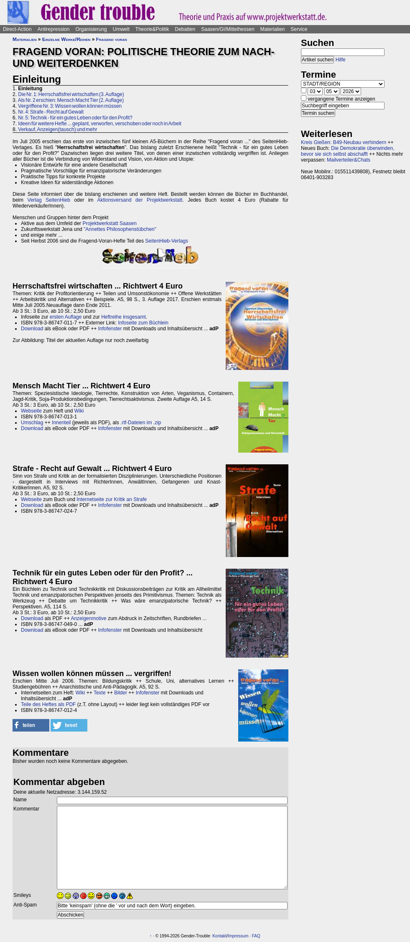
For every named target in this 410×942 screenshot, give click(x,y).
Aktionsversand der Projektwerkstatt (140, 200)
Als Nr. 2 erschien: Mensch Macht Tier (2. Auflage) (71, 100)
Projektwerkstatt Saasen (109, 223)
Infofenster (110, 329)
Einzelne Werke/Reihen (66, 39)
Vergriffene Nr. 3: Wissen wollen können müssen (70, 106)
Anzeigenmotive (88, 618)
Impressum (238, 936)
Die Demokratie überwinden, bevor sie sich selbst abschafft (347, 151)
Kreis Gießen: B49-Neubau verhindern (343, 142)
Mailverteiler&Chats (348, 160)
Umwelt (121, 29)
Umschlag (32, 422)
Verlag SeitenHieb (49, 200)
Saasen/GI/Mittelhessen (227, 29)
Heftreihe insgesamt (123, 317)
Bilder (120, 693)
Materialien (272, 29)
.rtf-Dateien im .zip (140, 422)
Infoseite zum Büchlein (143, 323)
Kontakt (219, 936)
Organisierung (91, 29)
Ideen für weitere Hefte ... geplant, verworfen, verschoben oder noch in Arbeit (99, 124)
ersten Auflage (66, 317)
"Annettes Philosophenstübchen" (120, 229)
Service (298, 29)
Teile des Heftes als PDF (48, 704)
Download (32, 329)
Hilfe (341, 60)
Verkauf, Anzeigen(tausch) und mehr (57, 129)
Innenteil (61, 422)
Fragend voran (111, 39)
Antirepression (54, 29)
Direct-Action (17, 29)
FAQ (256, 936)
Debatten (185, 29)
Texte (100, 693)
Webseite (31, 411)
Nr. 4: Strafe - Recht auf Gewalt (51, 112)
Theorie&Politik (152, 29)
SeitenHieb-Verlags (166, 241)
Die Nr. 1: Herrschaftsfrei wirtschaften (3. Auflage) (71, 94)
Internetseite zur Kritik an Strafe (111, 499)
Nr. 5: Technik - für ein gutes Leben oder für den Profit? (75, 118)
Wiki (79, 411)
